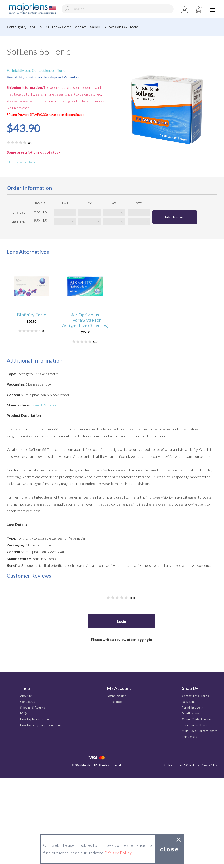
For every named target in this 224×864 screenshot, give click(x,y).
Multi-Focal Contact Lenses (199, 731)
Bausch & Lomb (44, 405)
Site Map (168, 765)
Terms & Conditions (187, 765)
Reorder (117, 701)
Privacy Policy (209, 765)
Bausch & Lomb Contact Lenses (72, 26)
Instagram (22, 758)
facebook (9, 758)
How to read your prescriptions (40, 725)
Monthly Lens (190, 713)
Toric (60, 70)
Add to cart (174, 217)
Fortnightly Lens (21, 26)
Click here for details (22, 162)
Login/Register (116, 696)
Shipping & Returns (32, 707)
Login (121, 621)
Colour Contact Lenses (196, 719)
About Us (26, 696)
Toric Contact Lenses (195, 725)
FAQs (23, 713)
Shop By (190, 688)
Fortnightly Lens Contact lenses (31, 70)
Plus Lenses (189, 736)
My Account (119, 688)
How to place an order (34, 719)
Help (25, 688)
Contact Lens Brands (195, 696)
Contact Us (27, 701)
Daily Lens (188, 701)
